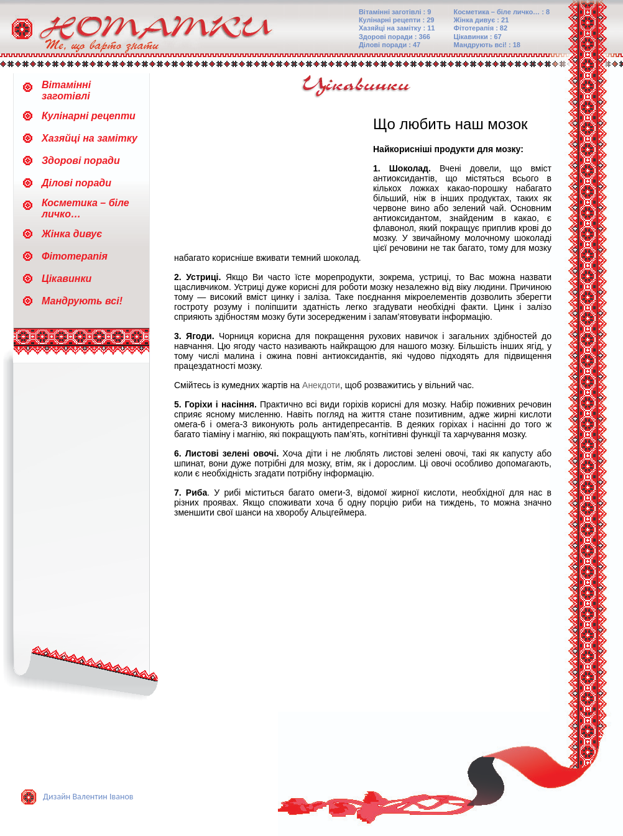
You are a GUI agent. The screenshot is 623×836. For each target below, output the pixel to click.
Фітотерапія (75, 256)
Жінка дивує (72, 234)
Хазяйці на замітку (89, 138)
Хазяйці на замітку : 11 (397, 28)
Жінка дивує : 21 (481, 20)
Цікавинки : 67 (478, 36)
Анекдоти (321, 385)
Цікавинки (66, 278)
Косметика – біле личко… (85, 208)
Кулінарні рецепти (89, 116)
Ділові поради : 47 (389, 44)
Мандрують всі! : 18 (487, 44)
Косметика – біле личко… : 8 (502, 12)
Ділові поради (76, 183)
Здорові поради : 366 (394, 36)
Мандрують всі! (82, 301)
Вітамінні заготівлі (66, 90)
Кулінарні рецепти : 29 (397, 20)
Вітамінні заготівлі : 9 (395, 12)
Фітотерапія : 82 (481, 28)
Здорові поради (81, 160)
